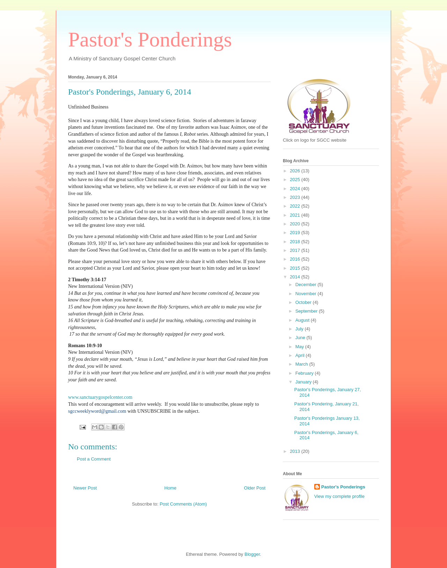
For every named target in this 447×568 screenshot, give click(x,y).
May (300, 346)
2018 (295, 241)
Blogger (252, 554)
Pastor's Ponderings (150, 39)
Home (170, 488)
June (301, 337)
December (306, 284)
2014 (295, 276)
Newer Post (85, 488)
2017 (295, 250)
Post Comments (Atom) (183, 504)
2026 (295, 170)
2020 (295, 223)
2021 (295, 215)
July (300, 328)
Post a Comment (94, 459)
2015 (295, 268)
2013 (295, 451)
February (305, 373)
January (304, 381)
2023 (295, 197)
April (300, 355)
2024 (295, 188)
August (303, 320)
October (304, 302)
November (306, 293)
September (307, 311)
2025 (295, 179)
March (302, 364)
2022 (295, 206)
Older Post (254, 488)
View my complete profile (339, 496)
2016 (295, 259)
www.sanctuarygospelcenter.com (100, 397)
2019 (295, 232)
